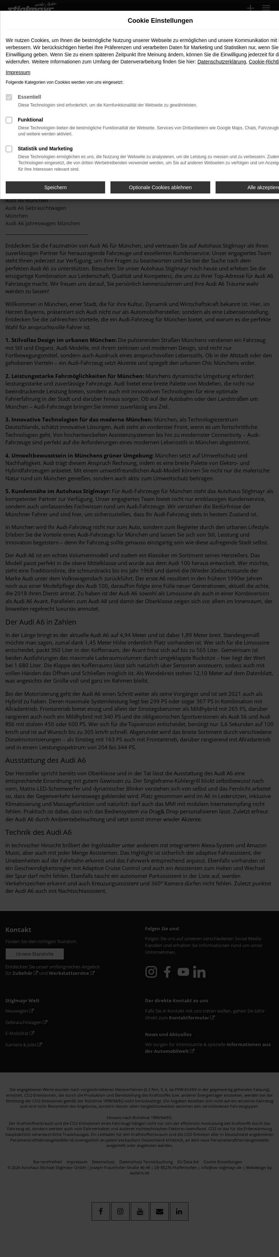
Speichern (55, 187)
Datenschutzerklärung (221, 61)
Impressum (18, 72)
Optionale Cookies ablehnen (160, 187)
